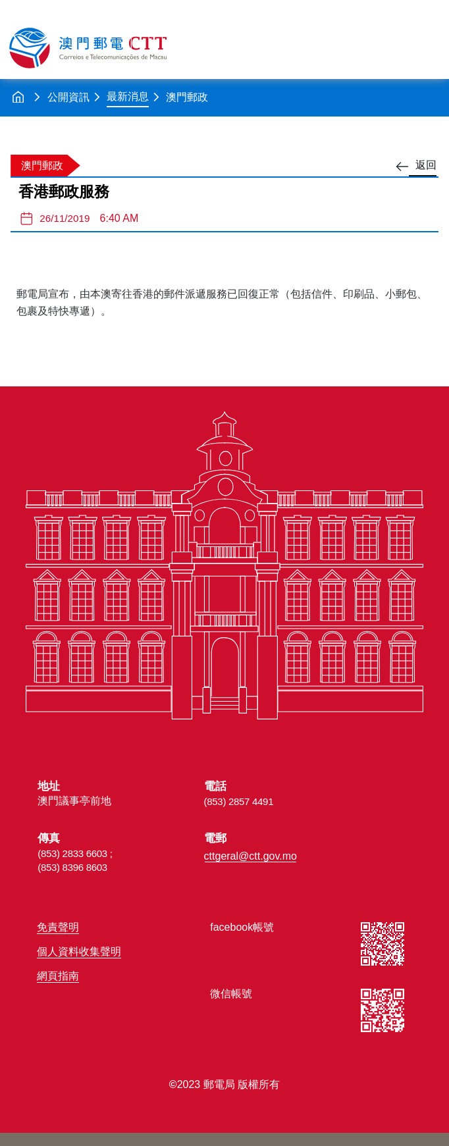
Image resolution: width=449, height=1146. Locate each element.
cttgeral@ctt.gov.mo (250, 856)
